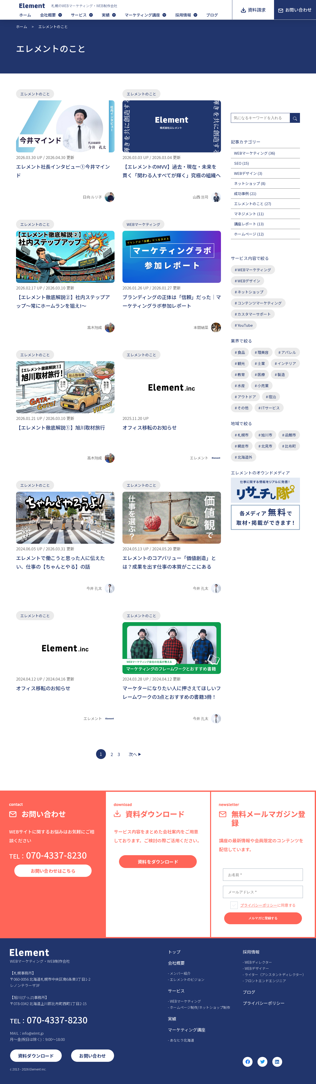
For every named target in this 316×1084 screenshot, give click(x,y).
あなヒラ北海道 (182, 1040)
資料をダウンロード (158, 861)
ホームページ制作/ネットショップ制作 (200, 1007)
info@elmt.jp (33, 1033)
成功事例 (241, 193)
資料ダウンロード (36, 1055)
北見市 (266, 446)
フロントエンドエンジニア (265, 980)
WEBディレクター (258, 962)
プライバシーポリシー (258, 905)
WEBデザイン (245, 173)
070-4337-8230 (48, 855)
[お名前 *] (263, 874)
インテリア (286, 363)
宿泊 (272, 396)
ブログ (212, 15)
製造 (281, 374)
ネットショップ (247, 183)
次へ (133, 754)
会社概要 (48, 15)
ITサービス (270, 407)
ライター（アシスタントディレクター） (275, 974)
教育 (241, 374)
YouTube (245, 325)
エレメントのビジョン (187, 979)
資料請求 (257, 9)
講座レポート (245, 223)
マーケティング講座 (142, 15)
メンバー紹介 (180, 973)
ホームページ (245, 233)
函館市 (290, 434)
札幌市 (243, 434)
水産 (241, 385)
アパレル (288, 352)
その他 (243, 407)
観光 (241, 363)
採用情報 (183, 15)
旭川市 (266, 434)
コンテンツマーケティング (259, 303)
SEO (237, 163)
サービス (79, 15)
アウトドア (246, 396)
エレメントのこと (35, 93)
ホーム (25, 15)
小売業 (263, 385)
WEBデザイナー (257, 968)
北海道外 (244, 457)
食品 (241, 352)
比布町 (290, 446)
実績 (106, 15)
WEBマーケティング (143, 224)
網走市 (243, 446)
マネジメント (245, 213)
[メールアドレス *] (263, 892)
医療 (261, 374)
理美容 (263, 352)
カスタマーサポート (254, 314)
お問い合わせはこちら (53, 870)
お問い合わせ (298, 9)
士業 (261, 363)
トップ (174, 952)
